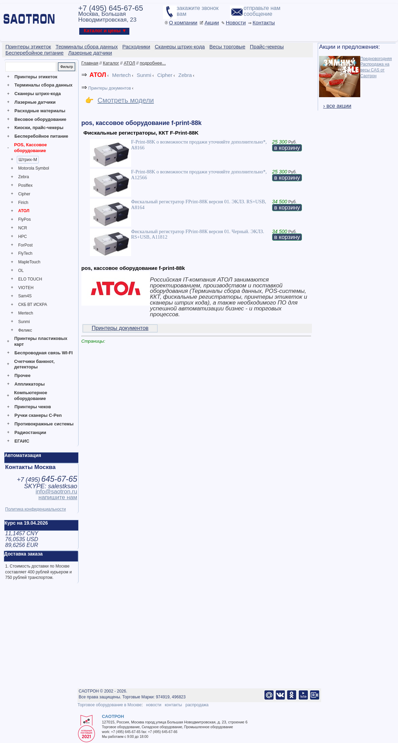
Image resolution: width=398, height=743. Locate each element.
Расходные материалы (39, 110)
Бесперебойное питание (41, 136)
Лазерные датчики (35, 102)
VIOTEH (26, 287)
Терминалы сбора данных (43, 85)
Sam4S (25, 296)
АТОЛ (24, 210)
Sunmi (24, 321)
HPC (22, 236)
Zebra (23, 176)
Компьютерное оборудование (30, 395)
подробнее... (153, 63)
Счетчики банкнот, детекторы (34, 364)
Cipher (24, 194)
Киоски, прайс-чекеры (38, 127)
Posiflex (25, 185)
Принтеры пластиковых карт (40, 341)
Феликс (25, 330)
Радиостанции (30, 432)
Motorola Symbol (33, 168)
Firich (23, 202)
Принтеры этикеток (35, 76)
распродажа (196, 704)
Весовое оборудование (40, 119)
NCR (22, 228)
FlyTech (25, 253)
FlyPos (24, 219)
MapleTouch (29, 262)
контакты (173, 704)
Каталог (111, 63)
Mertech (25, 313)
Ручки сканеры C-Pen (38, 415)
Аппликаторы (29, 384)
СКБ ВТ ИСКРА (32, 304)
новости (153, 704)
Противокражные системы (43, 423)
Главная (89, 63)
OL (21, 270)
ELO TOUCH (30, 279)
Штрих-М (28, 159)
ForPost (25, 245)
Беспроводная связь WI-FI (43, 352)
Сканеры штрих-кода (37, 93)
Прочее (22, 375)
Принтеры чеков (32, 406)
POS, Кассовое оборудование (30, 147)
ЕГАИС (21, 441)
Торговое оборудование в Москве (109, 704)
